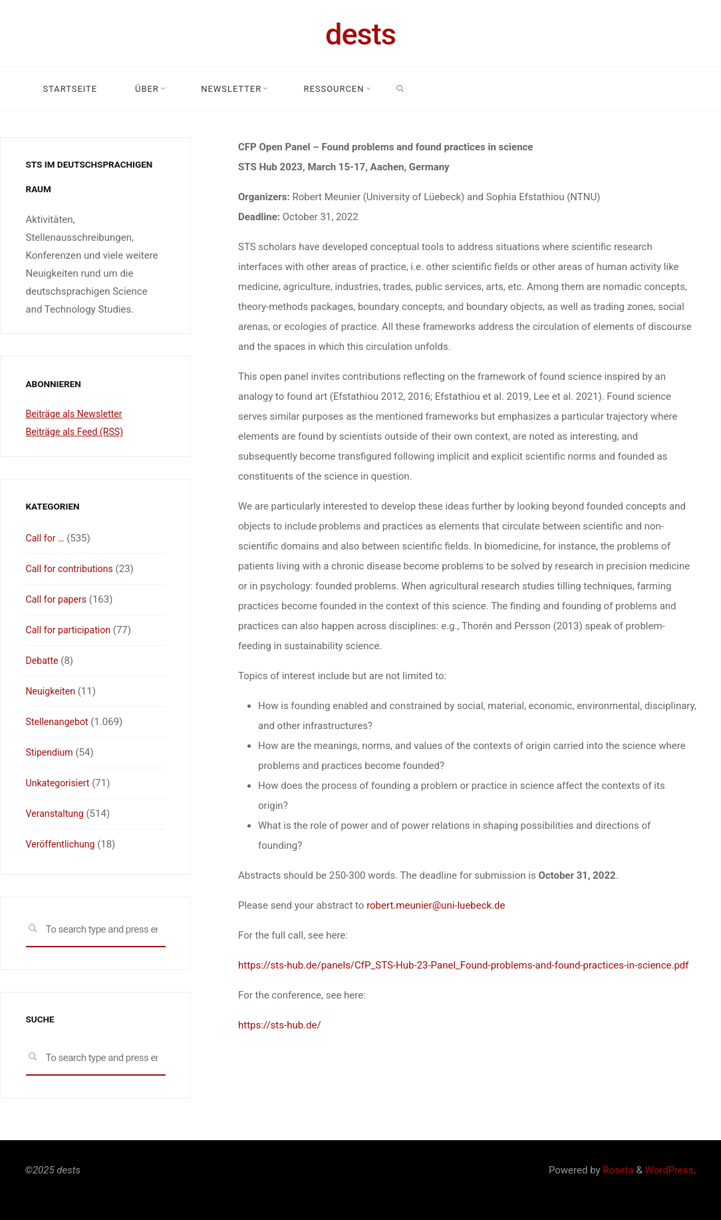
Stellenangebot (59, 722)
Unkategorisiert (60, 783)
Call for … (46, 538)
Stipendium (51, 752)
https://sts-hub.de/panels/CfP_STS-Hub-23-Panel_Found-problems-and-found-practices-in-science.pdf (463, 965)
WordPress (669, 1170)
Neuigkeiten (52, 691)
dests (360, 34)
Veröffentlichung (62, 844)
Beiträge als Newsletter (77, 414)
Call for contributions (72, 569)
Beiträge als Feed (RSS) (78, 432)
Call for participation (71, 630)
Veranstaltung (57, 814)
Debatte (43, 661)
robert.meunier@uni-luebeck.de (435, 905)
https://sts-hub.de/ (279, 1025)
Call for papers (58, 599)
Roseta (617, 1170)
